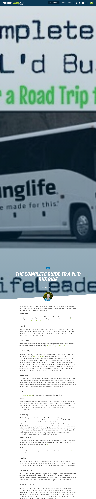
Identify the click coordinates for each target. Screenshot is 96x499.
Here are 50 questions (27, 395)
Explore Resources (53, 2)
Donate (69, 2)
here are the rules (68, 451)
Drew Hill (44, 288)
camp (48, 268)
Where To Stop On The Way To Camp (59, 346)
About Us (63, 2)
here (31, 333)
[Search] (91, 3)
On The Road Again (39, 356)
